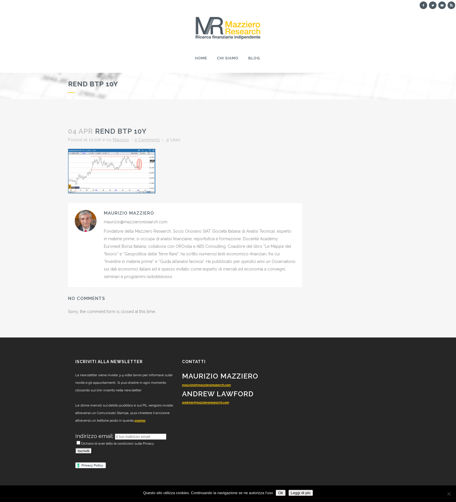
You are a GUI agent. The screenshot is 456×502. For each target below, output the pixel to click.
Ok (280, 493)
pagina (140, 421)
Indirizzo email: (95, 436)
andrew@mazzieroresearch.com (205, 402)
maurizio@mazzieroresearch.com (206, 385)
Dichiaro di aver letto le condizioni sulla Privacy (115, 443)
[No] (449, 494)
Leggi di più (301, 493)
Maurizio (121, 139)
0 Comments (147, 139)
